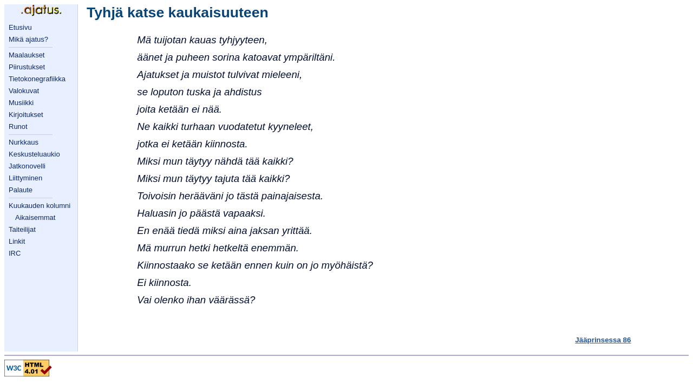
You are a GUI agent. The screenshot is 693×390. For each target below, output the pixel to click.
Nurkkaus (23, 142)
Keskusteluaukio (34, 154)
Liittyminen (25, 178)
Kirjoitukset (26, 114)
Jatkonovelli (27, 166)
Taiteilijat (22, 229)
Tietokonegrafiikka (37, 79)
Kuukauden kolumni (39, 206)
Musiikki (21, 103)
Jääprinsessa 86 (603, 340)
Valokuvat (24, 91)
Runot (18, 126)
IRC (15, 253)
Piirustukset (27, 67)
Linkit (17, 241)
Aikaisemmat (35, 217)
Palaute (20, 190)
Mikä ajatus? (28, 39)
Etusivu (20, 27)
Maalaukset (26, 55)
